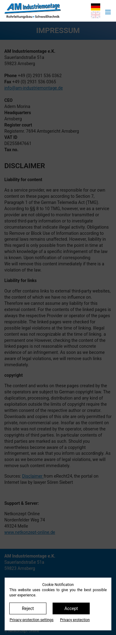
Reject (28, 608)
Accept (71, 608)
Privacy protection (75, 620)
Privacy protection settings (32, 620)
